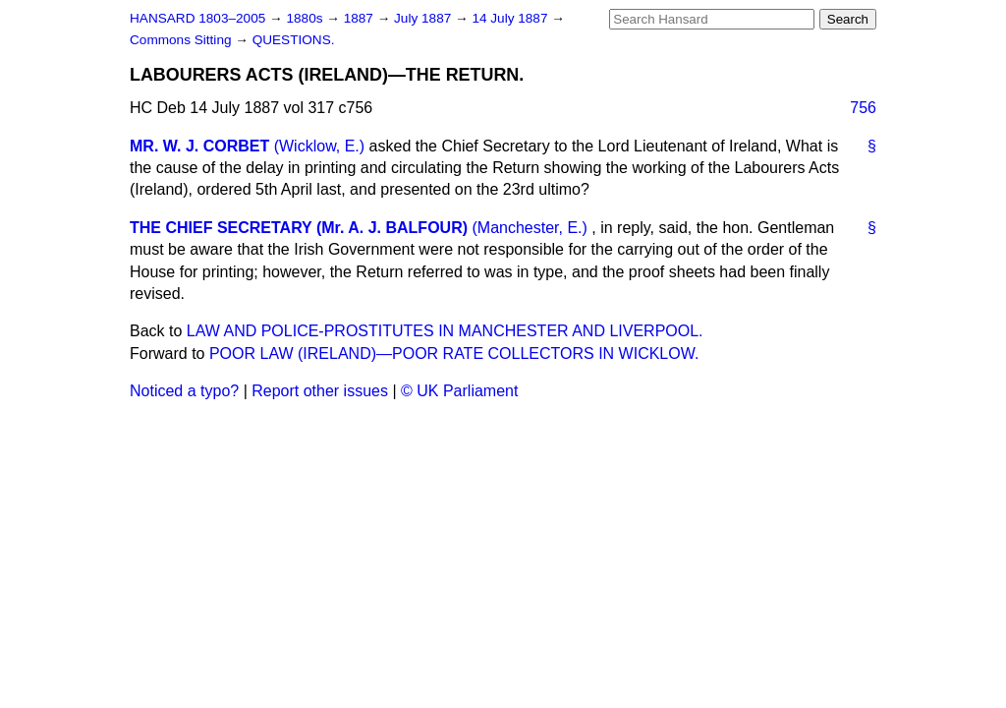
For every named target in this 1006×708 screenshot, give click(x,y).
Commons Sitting (182, 39)
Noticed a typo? (184, 391)
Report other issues (320, 391)
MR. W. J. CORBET (199, 146)
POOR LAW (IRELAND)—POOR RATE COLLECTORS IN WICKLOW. (454, 353)
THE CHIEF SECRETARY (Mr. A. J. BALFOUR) (299, 227)
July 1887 (424, 18)
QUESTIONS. (293, 39)
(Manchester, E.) (529, 227)
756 (863, 107)
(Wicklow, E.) (319, 146)
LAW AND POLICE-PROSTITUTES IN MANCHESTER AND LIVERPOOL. (445, 331)
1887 (360, 18)
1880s (306, 18)
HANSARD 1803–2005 (197, 18)
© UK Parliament (459, 391)
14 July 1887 (511, 18)
